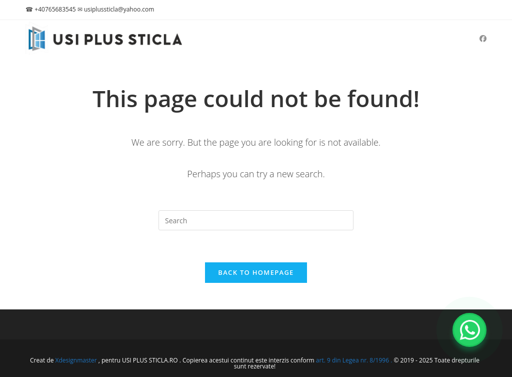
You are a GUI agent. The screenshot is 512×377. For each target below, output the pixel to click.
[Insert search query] (256, 220)
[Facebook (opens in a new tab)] (483, 38)
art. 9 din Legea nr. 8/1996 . (355, 360)
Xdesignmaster (76, 360)
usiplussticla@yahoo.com (119, 9)
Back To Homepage (256, 272)
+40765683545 (55, 9)
